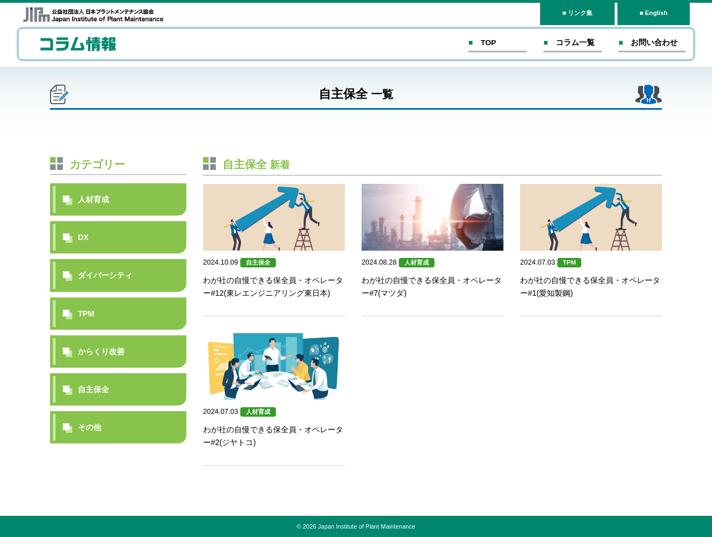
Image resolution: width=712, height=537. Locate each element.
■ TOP (482, 42)
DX (83, 237)
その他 (89, 427)
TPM (86, 313)
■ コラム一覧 (569, 42)
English (656, 12)
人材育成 (93, 199)
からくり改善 (101, 351)
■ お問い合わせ (648, 42)
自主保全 (93, 389)
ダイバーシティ (105, 275)
